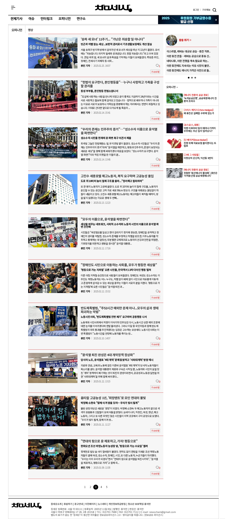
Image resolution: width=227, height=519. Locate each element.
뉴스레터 (102, 504)
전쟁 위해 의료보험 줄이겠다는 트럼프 (201, 142)
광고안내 (78, 504)
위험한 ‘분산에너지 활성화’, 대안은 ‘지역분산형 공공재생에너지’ (201, 172)
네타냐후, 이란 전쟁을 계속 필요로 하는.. (188, 61)
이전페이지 (90, 504)
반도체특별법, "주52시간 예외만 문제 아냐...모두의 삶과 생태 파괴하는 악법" (119, 310)
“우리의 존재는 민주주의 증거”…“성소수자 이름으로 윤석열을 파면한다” (119, 131)
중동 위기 (184, 40)
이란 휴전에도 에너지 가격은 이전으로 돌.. (188, 70)
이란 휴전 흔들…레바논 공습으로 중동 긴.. (188, 56)
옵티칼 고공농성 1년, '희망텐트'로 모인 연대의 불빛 (113, 397)
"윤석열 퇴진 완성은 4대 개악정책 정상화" (108, 354)
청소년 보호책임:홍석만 (139, 504)
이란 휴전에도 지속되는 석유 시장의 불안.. (188, 66)
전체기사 (16, 18)
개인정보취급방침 (117, 504)
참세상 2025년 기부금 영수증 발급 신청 (188, 19)
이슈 (31, 18)
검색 (214, 10)
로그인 (196, 10)
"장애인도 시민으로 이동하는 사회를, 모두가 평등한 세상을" (119, 264)
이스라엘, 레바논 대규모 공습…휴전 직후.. (189, 51)
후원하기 (68, 504)
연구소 (81, 18)
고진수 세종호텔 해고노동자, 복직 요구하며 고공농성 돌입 (117, 176)
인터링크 (46, 18)
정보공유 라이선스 (153, 515)
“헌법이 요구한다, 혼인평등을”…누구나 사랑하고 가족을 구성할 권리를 (120, 84)
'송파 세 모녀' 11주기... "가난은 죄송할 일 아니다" (113, 39)
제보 (206, 10)
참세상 (113, 8)
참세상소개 (56, 504)
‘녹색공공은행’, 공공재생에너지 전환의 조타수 (201, 98)
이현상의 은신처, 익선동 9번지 (201, 156)
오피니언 (65, 18)
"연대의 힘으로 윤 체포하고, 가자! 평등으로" (109, 441)
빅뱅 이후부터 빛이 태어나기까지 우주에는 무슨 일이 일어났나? (201, 128)
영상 (30, 30)
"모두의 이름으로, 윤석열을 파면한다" (105, 219)
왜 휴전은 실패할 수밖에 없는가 (201, 111)
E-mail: (144, 512)
